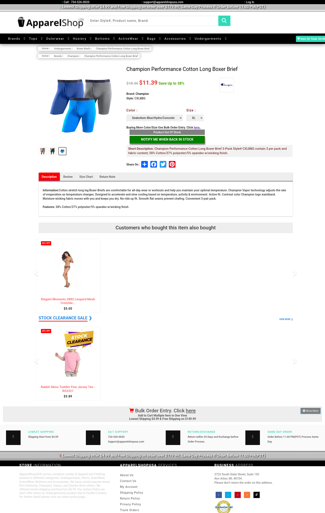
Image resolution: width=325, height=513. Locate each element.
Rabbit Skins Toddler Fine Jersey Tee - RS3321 (68, 389)
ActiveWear (128, 39)
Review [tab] (68, 176)
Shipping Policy (131, 492)
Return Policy (130, 498)
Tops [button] (33, 39)
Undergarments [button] (208, 39)
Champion (142, 93)
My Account (129, 486)
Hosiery (80, 39)
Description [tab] (49, 176)
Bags (151, 39)
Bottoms (102, 39)
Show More (310, 410)
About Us (126, 475)
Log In (249, 2)
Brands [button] (14, 39)
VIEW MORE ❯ (286, 319)
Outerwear (55, 39)
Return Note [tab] (107, 176)
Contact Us (128, 481)
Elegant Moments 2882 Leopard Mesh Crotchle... (68, 301)
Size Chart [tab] (86, 176)
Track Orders (129, 510)
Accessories (175, 39)
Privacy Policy (130, 504)
